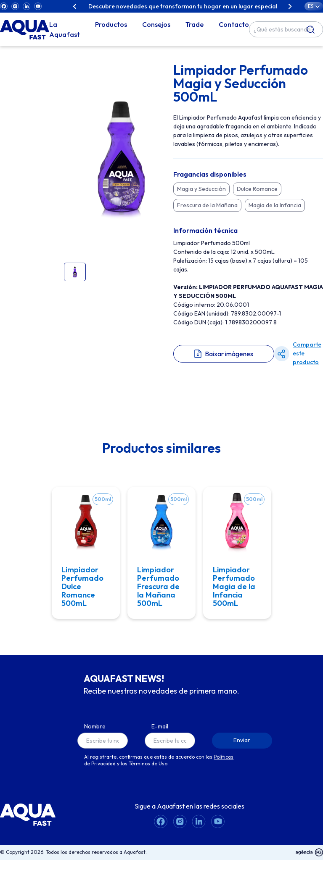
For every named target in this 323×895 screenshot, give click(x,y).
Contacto (234, 24)
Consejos (156, 24)
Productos (111, 24)
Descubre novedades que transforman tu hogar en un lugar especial (182, 6)
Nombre (95, 734)
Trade (194, 24)
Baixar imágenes (229, 354)
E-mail (159, 734)
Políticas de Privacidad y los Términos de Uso (158, 768)
